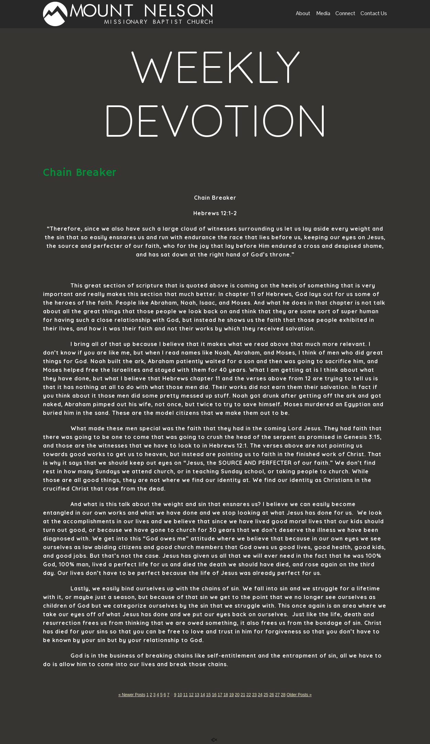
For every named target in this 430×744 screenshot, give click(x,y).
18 (225, 694)
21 (243, 694)
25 (266, 694)
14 (203, 694)
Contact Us (374, 13)
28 (283, 694)
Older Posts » (299, 694)
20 (237, 694)
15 (208, 694)
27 (277, 694)
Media (322, 13)
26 (271, 694)
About (303, 13)
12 (191, 694)
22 (248, 694)
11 (185, 694)
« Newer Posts (131, 694)
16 (214, 694)
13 (197, 694)
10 (180, 694)
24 (260, 694)
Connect (345, 13)
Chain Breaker (79, 173)
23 (254, 694)
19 (231, 694)
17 (220, 694)
